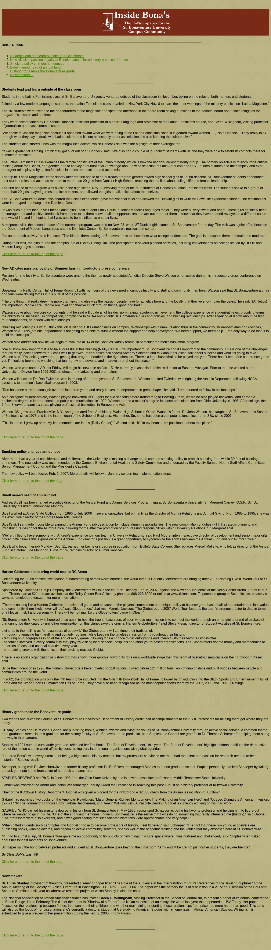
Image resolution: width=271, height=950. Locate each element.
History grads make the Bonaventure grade (42, 71)
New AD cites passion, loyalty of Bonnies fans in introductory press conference (69, 60)
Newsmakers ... (21, 75)
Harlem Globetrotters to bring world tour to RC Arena (44, 572)
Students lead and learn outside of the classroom (47, 56)
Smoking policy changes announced (37, 63)
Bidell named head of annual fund (35, 67)
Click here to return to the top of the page (32, 254)
